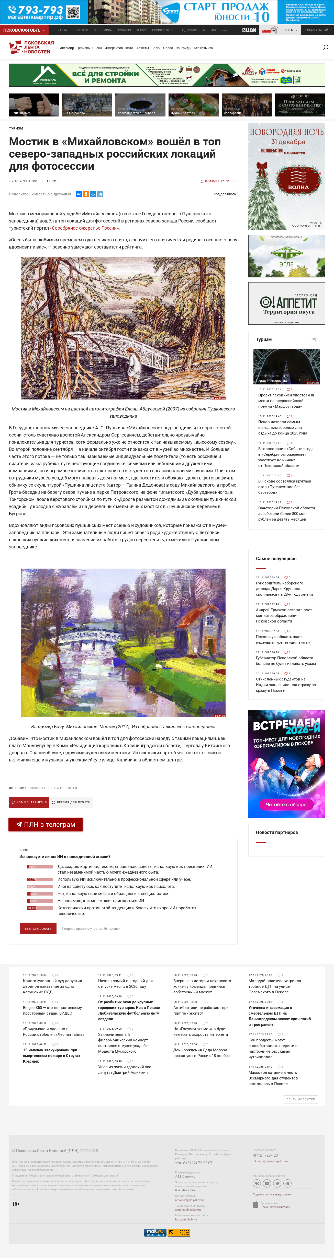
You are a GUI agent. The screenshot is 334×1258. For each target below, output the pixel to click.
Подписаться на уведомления (272, 1194)
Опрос (168, 48)
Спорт (142, 30)
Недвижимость (193, 30)
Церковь (83, 48)
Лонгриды (183, 48)
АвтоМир (67, 48)
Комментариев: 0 (32, 802)
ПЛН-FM (288, 30)
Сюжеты (142, 48)
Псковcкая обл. (21, 30)
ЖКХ (213, 30)
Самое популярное (276, 558)
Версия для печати (74, 802)
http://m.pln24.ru (186, 1219)
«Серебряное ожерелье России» (84, 228)
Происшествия (163, 30)
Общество (80, 30)
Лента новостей (300, 1099)
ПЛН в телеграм (45, 824)
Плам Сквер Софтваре (275, 1207)
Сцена (97, 48)
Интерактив (114, 48)
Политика (59, 30)
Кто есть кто (203, 48)
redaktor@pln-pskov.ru (189, 1200)
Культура (124, 30)
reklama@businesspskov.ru (270, 1161)
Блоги (156, 48)
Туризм (286, 339)
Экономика (103, 30)
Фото (129, 48)
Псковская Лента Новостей (53, 788)
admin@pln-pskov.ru (188, 1210)
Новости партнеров (277, 832)
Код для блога (225, 194)
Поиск (328, 47)
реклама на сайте (317, 30)
